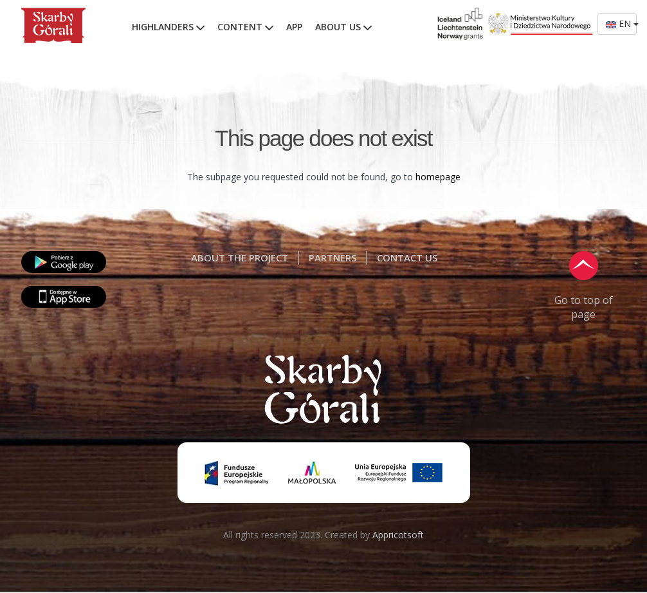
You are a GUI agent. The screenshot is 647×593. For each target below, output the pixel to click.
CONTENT (245, 27)
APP (294, 27)
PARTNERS (332, 257)
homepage (437, 177)
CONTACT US (407, 257)
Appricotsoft (398, 535)
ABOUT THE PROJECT (239, 257)
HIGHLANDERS (168, 27)
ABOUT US (343, 27)
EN (621, 23)
